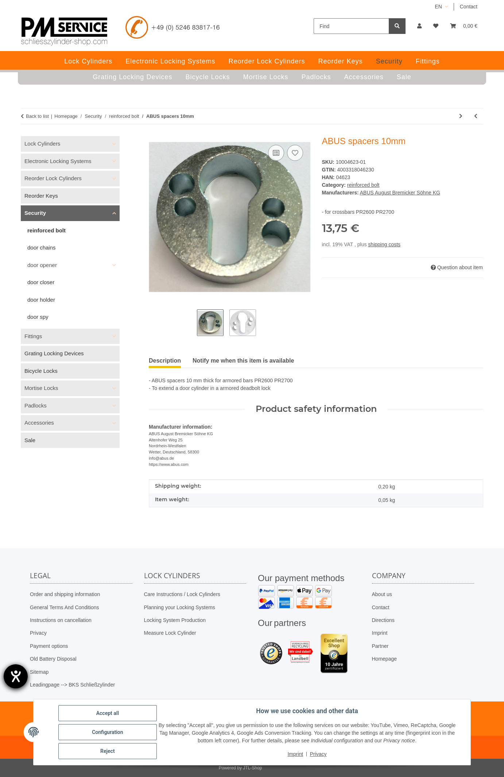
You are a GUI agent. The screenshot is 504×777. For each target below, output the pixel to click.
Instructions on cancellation (61, 620)
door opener (42, 265)
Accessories (39, 423)
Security (35, 213)
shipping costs (384, 244)
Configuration (107, 732)
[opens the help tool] (16, 676)
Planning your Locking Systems (179, 607)
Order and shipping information (65, 594)
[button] (419, 26)
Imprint (380, 633)
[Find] (351, 26)
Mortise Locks (41, 388)
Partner (380, 646)
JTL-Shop (252, 767)
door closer (40, 282)
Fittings (33, 336)
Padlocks (35, 405)
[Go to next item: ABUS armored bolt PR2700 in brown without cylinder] (460, 116)
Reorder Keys (41, 196)
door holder (41, 300)
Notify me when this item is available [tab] (243, 360)
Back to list (37, 116)
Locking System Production (175, 620)
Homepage (384, 659)
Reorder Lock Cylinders (53, 178)
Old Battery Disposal (53, 659)
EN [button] (438, 6)
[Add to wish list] (295, 153)
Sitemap (39, 672)
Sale (29, 440)
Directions (383, 620)
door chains (41, 247)
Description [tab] (165, 360)
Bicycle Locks (41, 371)
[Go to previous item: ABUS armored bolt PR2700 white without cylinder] (475, 116)
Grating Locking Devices (54, 353)
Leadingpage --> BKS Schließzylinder (72, 685)
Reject (107, 751)
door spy (38, 317)
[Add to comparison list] (276, 153)
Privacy (38, 633)
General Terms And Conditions (64, 607)
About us (382, 594)
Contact (468, 6)
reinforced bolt (363, 185)
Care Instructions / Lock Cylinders (182, 594)
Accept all (107, 713)
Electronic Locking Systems (57, 161)
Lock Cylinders (42, 143)
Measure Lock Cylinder (170, 633)
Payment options (49, 646)
